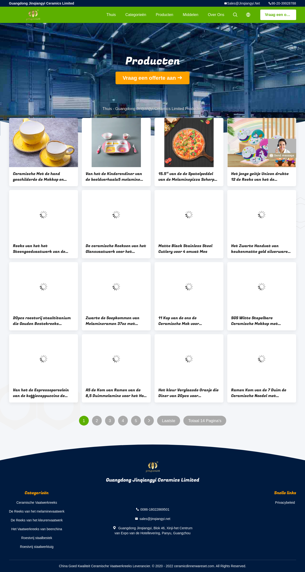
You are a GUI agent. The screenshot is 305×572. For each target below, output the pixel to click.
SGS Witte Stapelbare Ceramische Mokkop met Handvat (254, 321)
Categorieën (135, 15)
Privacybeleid (285, 502)
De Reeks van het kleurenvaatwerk (37, 520)
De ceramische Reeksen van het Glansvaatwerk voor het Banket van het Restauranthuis (116, 248)
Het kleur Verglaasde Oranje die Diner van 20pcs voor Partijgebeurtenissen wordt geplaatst (188, 393)
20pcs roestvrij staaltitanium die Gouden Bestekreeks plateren (42, 321)
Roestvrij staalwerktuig (36, 547)
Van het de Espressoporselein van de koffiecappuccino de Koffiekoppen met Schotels (41, 393)
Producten (164, 15)
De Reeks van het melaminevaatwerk (37, 511)
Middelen (190, 15)
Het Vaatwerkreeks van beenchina (36, 529)
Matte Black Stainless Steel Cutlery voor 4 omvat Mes (185, 248)
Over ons (216, 15)
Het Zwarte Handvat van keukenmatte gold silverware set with (259, 248)
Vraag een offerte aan (280, 15)
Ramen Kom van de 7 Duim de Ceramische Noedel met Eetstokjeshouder (258, 393)
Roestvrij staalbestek (36, 538)
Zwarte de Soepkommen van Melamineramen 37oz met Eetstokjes (112, 321)
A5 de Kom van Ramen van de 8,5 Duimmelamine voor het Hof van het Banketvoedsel (116, 393)
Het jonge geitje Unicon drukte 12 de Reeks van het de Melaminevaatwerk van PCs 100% (260, 176)
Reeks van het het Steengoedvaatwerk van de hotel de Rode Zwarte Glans (39, 248)
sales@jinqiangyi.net (243, 3)
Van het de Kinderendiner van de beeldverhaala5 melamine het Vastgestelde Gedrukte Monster (114, 176)
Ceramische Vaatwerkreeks (36, 502)
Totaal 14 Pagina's (204, 420)
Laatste (168, 420)
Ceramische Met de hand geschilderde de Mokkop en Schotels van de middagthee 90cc (40, 176)
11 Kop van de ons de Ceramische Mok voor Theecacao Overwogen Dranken (188, 321)
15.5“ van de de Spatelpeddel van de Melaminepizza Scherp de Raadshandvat (186, 176)
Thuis (111, 15)
